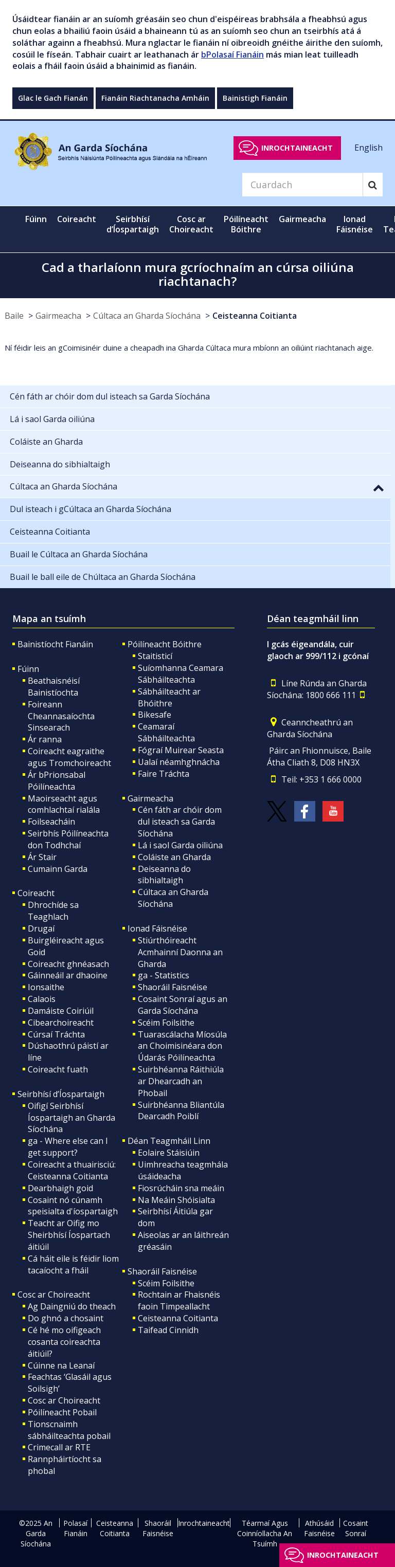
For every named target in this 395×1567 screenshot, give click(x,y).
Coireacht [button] (76, 219)
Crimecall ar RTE (59, 1447)
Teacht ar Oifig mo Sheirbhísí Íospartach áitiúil (69, 1234)
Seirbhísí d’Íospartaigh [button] (132, 224)
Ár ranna (45, 739)
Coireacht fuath (58, 1069)
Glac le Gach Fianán (53, 98)
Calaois (42, 999)
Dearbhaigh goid (60, 1188)
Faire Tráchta (163, 773)
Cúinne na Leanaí (61, 1365)
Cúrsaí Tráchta (56, 1034)
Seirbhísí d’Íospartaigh (60, 1094)
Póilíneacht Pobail (62, 1412)
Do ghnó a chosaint (65, 1318)
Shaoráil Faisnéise (172, 987)
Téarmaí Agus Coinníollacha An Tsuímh (264, 1533)
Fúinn (28, 669)
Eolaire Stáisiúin (169, 1152)
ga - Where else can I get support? (68, 1146)
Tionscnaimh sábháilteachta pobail (69, 1430)
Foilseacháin (51, 821)
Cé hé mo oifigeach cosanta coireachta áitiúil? (64, 1341)
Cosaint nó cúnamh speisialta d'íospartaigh (73, 1205)
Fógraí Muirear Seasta (181, 750)
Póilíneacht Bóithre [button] (246, 224)
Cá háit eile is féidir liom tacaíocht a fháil (73, 1264)
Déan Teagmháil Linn (169, 1140)
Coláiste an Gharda (174, 857)
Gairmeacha (58, 315)
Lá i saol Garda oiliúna (180, 845)
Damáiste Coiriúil (61, 1010)
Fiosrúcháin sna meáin (181, 1188)
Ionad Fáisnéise (157, 928)
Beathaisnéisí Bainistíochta (54, 686)
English (368, 147)
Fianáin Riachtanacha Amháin (155, 98)
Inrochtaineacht (297, 148)
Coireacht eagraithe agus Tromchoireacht (69, 757)
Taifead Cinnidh (168, 1330)
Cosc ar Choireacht (53, 1294)
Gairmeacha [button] (302, 219)
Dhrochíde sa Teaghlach (53, 910)
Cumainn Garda (57, 868)
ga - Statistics (163, 975)
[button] (378, 487)
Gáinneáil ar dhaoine (67, 975)
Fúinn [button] (36, 219)
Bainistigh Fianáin (255, 98)
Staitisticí (155, 656)
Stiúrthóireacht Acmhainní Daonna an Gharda (180, 952)
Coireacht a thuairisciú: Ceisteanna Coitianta (72, 1170)
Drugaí (41, 928)
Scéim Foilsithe (166, 1022)
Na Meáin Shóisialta (176, 1200)
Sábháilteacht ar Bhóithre (169, 697)
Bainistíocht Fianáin (55, 644)
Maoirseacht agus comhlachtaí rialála (64, 804)
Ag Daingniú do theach (72, 1306)
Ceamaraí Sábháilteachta (166, 732)
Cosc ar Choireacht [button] (191, 224)
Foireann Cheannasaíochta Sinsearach (61, 716)
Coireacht (36, 893)
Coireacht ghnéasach (68, 964)
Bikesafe (154, 714)
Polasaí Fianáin (75, 1528)
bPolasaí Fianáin (232, 54)
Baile (14, 315)
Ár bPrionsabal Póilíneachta (56, 780)
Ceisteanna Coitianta (254, 315)
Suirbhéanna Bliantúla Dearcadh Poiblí (181, 1110)
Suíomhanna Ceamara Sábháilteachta (180, 673)
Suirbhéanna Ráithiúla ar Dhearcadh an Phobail (181, 1081)
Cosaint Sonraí (355, 1528)
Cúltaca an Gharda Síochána (147, 315)
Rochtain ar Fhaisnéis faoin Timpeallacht (179, 1300)
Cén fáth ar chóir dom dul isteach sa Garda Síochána (180, 821)
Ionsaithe (46, 987)
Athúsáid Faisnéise (319, 1528)
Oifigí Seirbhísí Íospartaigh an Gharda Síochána (71, 1117)
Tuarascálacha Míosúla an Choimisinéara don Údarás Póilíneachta (182, 1046)
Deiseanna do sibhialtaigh (164, 874)
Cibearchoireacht (61, 1022)
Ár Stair (42, 857)
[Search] (302, 184)
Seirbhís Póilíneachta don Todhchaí (68, 839)
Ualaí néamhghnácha (179, 762)
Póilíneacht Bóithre (165, 644)
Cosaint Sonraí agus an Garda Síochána (182, 1004)
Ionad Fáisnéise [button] (354, 224)
